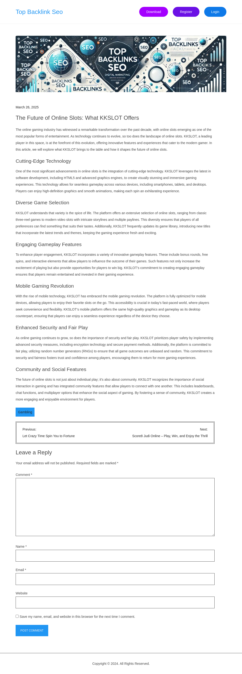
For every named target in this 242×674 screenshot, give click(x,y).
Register (186, 12)
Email (21, 570)
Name (21, 546)
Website (21, 593)
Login (215, 12)
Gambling (25, 412)
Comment (24, 475)
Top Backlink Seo (39, 11)
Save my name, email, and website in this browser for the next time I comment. (77, 617)
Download (153, 12)
